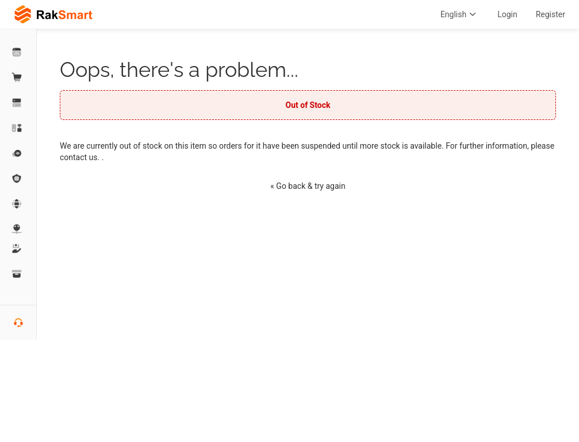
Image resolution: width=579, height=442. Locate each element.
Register (550, 14)
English (459, 14)
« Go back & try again (307, 186)
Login (507, 14)
